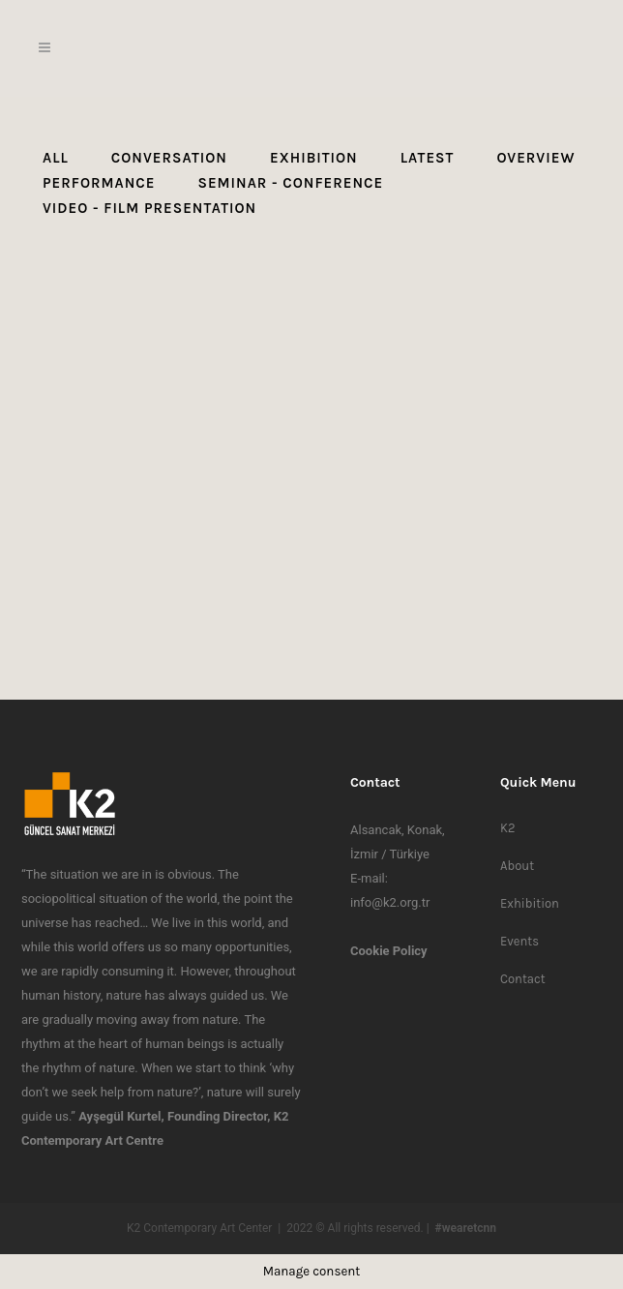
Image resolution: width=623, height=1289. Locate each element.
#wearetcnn (465, 1228)
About (517, 865)
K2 (507, 828)
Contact (523, 979)
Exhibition (529, 903)
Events (519, 941)
